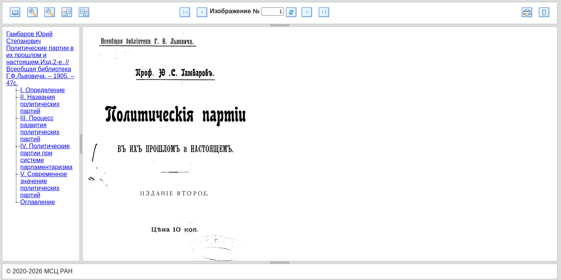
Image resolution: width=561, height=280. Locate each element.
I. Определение (42, 90)
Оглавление (37, 202)
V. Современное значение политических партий (43, 184)
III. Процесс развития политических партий (40, 128)
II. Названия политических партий (40, 104)
